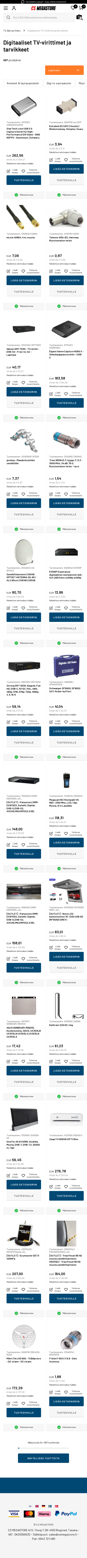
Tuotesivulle (24, 180)
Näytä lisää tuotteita (44, 1458)
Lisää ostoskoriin (67, 168)
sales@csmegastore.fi (63, 1534)
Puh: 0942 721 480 (43, 1538)
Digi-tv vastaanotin (59, 83)
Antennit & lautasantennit (23, 83)
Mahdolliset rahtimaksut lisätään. (20, 163)
